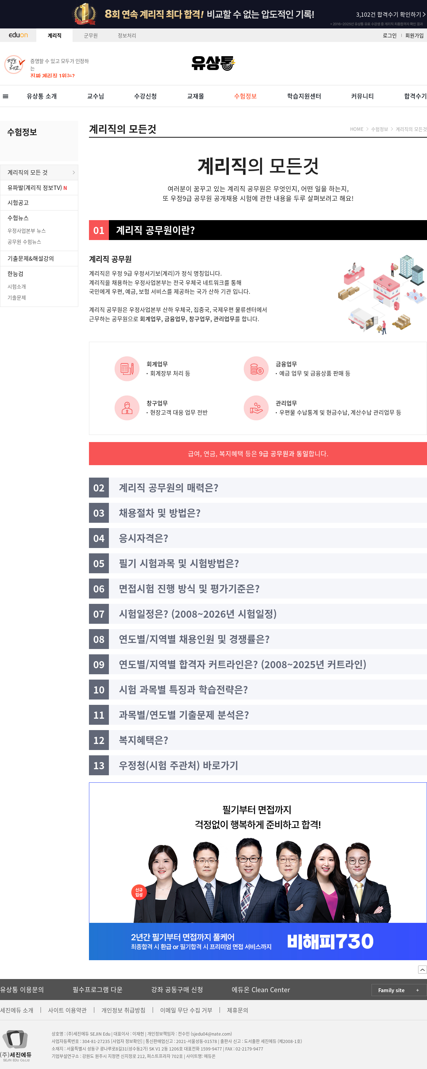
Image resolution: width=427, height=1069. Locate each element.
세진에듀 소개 (16, 1010)
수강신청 (145, 95)
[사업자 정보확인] (126, 1041)
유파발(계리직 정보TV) (35, 187)
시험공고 (18, 202)
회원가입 (414, 35)
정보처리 (127, 35)
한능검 (15, 273)
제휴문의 (237, 1010)
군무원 (91, 35)
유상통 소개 (42, 95)
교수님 (95, 95)
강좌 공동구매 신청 (177, 989)
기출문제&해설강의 (30, 258)
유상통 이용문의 (22, 989)
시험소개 (16, 286)
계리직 (55, 35)
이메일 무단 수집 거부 (186, 1010)
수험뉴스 (18, 217)
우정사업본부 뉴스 (26, 230)
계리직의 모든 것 (27, 172)
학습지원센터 (304, 95)
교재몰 (195, 95)
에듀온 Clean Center (261, 989)
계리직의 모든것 (411, 129)
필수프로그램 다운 (98, 989)
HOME (357, 129)
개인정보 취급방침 (123, 1010)
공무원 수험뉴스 (24, 241)
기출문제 (16, 297)
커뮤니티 (362, 95)
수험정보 (245, 95)
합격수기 (415, 95)
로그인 (390, 35)
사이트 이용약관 (67, 1010)
